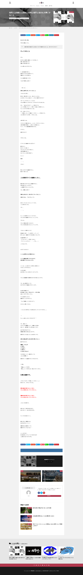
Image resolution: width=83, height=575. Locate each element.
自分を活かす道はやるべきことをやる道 (42, 507)
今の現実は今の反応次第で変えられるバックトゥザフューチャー (49, 558)
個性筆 (46, 5)
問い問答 (22, 18)
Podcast (42, 5)
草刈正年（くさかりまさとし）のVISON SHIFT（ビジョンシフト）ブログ (45, 570)
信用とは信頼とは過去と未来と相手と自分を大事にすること (16, 558)
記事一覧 (50, 5)
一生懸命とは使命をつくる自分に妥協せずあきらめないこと (33, 558)
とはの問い (19, 18)
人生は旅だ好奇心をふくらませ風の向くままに (43, 516)
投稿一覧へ (49, 495)
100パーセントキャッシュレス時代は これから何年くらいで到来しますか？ (47, 524)
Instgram (37, 5)
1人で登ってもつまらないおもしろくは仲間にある (65, 558)
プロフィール (32, 5)
